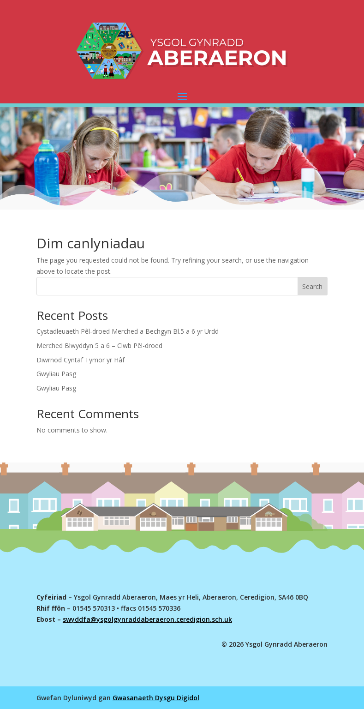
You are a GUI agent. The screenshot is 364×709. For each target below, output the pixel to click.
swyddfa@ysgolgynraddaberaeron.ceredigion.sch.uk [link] (147, 619)
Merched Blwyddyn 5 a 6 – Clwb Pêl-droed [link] (99, 345)
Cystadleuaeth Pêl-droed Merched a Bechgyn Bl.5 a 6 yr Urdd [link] (127, 331)
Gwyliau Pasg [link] (56, 373)
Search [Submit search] (312, 286)
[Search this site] (182, 286)
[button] (182, 96)
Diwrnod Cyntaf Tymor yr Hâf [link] (80, 359)
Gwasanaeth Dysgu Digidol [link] (156, 697)
